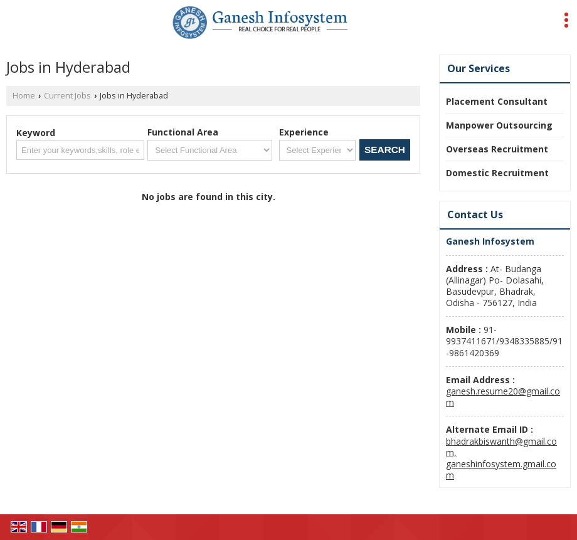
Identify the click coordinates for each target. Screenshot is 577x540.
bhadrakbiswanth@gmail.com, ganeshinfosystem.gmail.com (501, 458)
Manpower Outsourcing (499, 125)
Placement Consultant (497, 101)
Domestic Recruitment (497, 173)
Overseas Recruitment (497, 149)
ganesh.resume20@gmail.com (503, 396)
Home (24, 95)
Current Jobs (67, 95)
